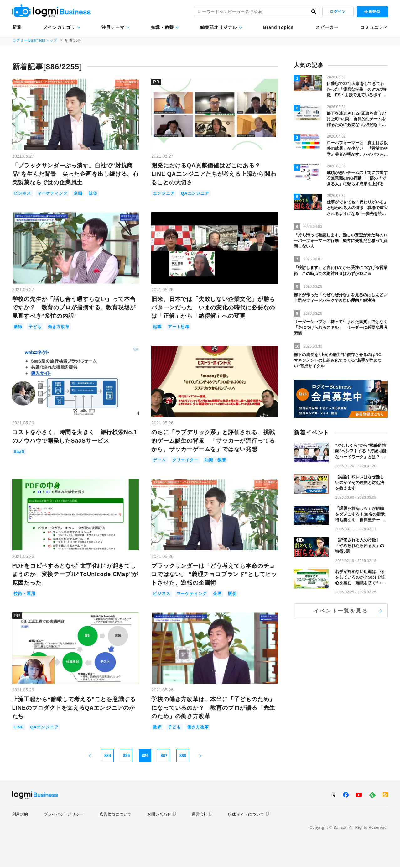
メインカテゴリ (59, 27)
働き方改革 (59, 326)
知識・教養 (162, 27)
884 (107, 755)
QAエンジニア (195, 193)
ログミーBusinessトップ (35, 40)
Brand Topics (278, 27)
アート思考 (179, 326)
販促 (93, 193)
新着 (16, 27)
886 (145, 755)
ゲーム (159, 460)
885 (126, 755)
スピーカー (327, 27)
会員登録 (372, 11)
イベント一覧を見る (341, 610)
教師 (18, 326)
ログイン (337, 11)
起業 (157, 326)
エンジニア (163, 193)
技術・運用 (24, 593)
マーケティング (52, 193)
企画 (78, 193)
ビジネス (22, 193)
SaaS (19, 451)
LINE (19, 727)
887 (164, 755)
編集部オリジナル (218, 27)
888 (182, 755)
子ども (35, 326)
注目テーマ (113, 27)
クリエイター (185, 460)
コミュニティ (374, 27)
